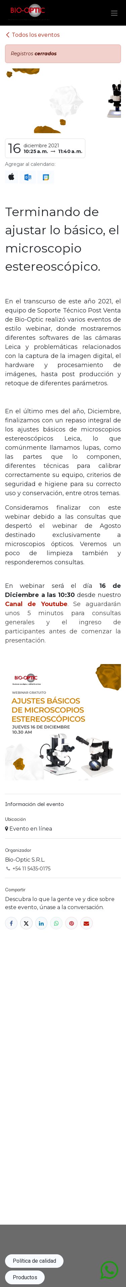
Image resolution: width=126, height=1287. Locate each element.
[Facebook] (11, 923)
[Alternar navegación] (114, 13)
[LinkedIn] (41, 923)
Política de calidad (34, 1261)
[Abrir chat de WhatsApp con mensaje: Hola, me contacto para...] (109, 1269)
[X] (26, 923)
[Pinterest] (71, 923)
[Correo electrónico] (86, 923)
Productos (25, 1277)
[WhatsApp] (56, 923)
